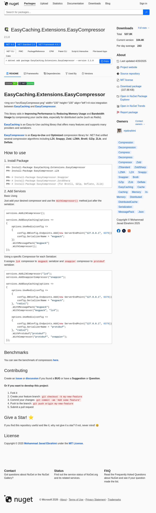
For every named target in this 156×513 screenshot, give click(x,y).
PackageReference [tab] (36, 51)
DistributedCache (128, 202)
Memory (136, 192)
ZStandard (124, 167)
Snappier (123, 177)
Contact (10, 470)
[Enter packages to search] (73, 12)
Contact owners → (140, 122)
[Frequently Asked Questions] (107, 470)
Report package (129, 112)
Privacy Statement (95, 499)
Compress (124, 152)
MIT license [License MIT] (126, 80)
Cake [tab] (8, 56)
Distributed (136, 197)
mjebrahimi (130, 130)
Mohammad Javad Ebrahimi (40, 443)
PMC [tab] (21, 51)
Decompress (125, 157)
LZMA (122, 172)
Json (141, 212)
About (63, 499)
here (55, 360)
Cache (141, 187)
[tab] (30, 3)
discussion (32, 378)
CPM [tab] (51, 51)
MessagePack (126, 212)
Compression (126, 142)
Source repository (130, 73)
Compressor (125, 162)
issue (19, 378)
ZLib (130, 182)
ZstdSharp (140, 167)
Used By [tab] (71, 73)
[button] (105, 61)
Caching (123, 192)
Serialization (125, 207)
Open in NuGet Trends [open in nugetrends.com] (132, 106)
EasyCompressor (45, 106)
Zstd (138, 162)
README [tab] (12, 73)
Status (59, 470)
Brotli (135, 177)
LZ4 (132, 172)
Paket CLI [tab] (62, 51)
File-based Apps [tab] (100, 51)
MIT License (76, 443)
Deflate (141, 182)
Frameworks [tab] (31, 73)
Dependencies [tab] (52, 73)
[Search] (146, 12)
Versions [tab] (87, 73)
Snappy (142, 172)
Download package (130, 86)
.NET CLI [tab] (10, 51)
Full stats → (144, 28)
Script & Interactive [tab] (80, 51)
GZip (121, 182)
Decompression (127, 147)
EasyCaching (22, 106)
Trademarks (114, 499)
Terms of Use (76, 499)
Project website (128, 67)
